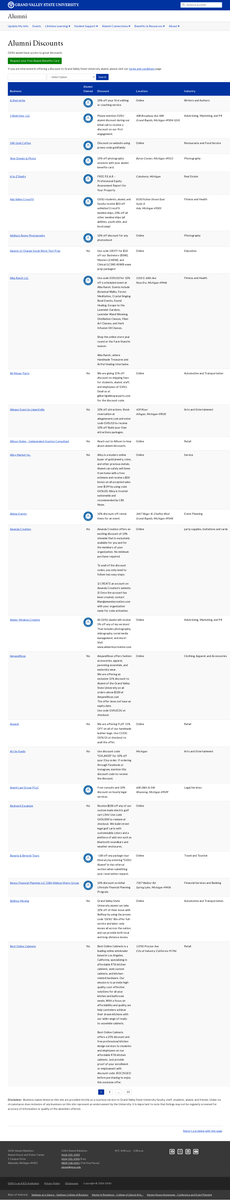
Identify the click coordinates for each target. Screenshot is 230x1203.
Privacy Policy (52, 1183)
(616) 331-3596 (70, 1158)
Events (36, 26)
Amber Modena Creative (25, 619)
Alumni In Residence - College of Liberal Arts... (117, 1194)
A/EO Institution (23, 1183)
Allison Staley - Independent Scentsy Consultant (39, 441)
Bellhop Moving (19, 900)
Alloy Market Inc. (20, 454)
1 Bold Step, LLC (20, 115)
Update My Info (18, 26)
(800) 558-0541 (70, 1163)
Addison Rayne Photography (27, 235)
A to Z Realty (18, 176)
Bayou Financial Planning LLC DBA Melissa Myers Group (44, 882)
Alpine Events (18, 513)
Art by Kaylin (18, 751)
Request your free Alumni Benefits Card (34, 60)
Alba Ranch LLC (19, 278)
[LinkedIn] (188, 1151)
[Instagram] (180, 1151)
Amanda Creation (20, 529)
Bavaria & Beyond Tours (24, 855)
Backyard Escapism (21, 805)
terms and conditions (142, 68)
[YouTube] (196, 1151)
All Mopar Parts (20, 373)
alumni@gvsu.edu (71, 1167)
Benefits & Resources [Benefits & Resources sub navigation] (149, 26)
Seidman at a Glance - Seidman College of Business (60, 1194)
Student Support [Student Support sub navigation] (86, 26)
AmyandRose (18, 656)
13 (128, 1091)
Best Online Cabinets (23, 946)
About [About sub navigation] (174, 26)
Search (102, 77)
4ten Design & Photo (23, 158)
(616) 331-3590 (70, 1154)
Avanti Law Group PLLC (24, 787)
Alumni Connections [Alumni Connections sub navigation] (116, 26)
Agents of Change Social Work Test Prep (35, 250)
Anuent (14, 724)
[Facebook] (173, 1151)
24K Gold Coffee (20, 143)
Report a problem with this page (202, 1130)
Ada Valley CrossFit (22, 199)
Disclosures (71, 1183)
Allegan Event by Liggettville (27, 409)
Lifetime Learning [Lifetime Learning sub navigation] (57, 26)
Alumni (17, 16)
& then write (17, 100)
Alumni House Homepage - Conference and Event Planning (179, 1194)
